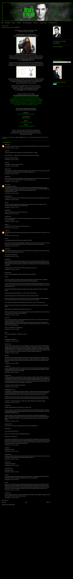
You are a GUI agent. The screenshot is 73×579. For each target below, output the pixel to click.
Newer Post (4, 502)
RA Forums (19, 22)
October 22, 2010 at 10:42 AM (12, 314)
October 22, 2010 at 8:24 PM (11, 386)
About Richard (7, 22)
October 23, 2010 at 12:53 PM (12, 402)
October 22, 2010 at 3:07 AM (11, 173)
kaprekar (6, 150)
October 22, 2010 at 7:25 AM (11, 213)
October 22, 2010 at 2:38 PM (11, 363)
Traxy (6, 474)
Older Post (48, 502)
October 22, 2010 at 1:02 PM (11, 352)
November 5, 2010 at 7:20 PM (12, 497)
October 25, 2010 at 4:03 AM (11, 479)
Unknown (6, 230)
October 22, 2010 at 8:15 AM (11, 227)
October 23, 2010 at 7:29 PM (11, 459)
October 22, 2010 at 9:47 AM (11, 256)
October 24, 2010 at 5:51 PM (11, 471)
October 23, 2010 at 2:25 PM (11, 421)
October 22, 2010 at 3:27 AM (11, 181)
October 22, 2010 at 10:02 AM (12, 269)
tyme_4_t (6, 184)
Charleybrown (7, 454)
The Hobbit (4, 138)
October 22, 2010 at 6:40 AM (11, 199)
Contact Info (35, 22)
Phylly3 (6, 144)
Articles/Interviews (33, 137)
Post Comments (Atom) (11, 504)
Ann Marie (7, 248)
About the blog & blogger (27, 22)
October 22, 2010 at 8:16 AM (11, 235)
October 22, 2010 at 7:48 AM (11, 221)
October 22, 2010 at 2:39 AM (11, 159)
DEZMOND (7, 210)
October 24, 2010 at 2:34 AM (11, 465)
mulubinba (6, 176)
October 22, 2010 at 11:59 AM (12, 329)
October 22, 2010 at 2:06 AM (11, 147)
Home (2, 22)
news (40, 137)
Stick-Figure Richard (43, 22)
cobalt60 (6, 447)
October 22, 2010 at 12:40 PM (12, 341)
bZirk (6, 238)
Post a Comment (5, 500)
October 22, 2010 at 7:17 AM (11, 207)
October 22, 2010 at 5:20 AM (11, 193)
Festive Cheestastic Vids (53, 22)
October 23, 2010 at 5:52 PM (11, 451)
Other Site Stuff (44, 137)
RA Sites (13, 22)
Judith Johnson (7, 196)
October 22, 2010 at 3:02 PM (11, 372)
